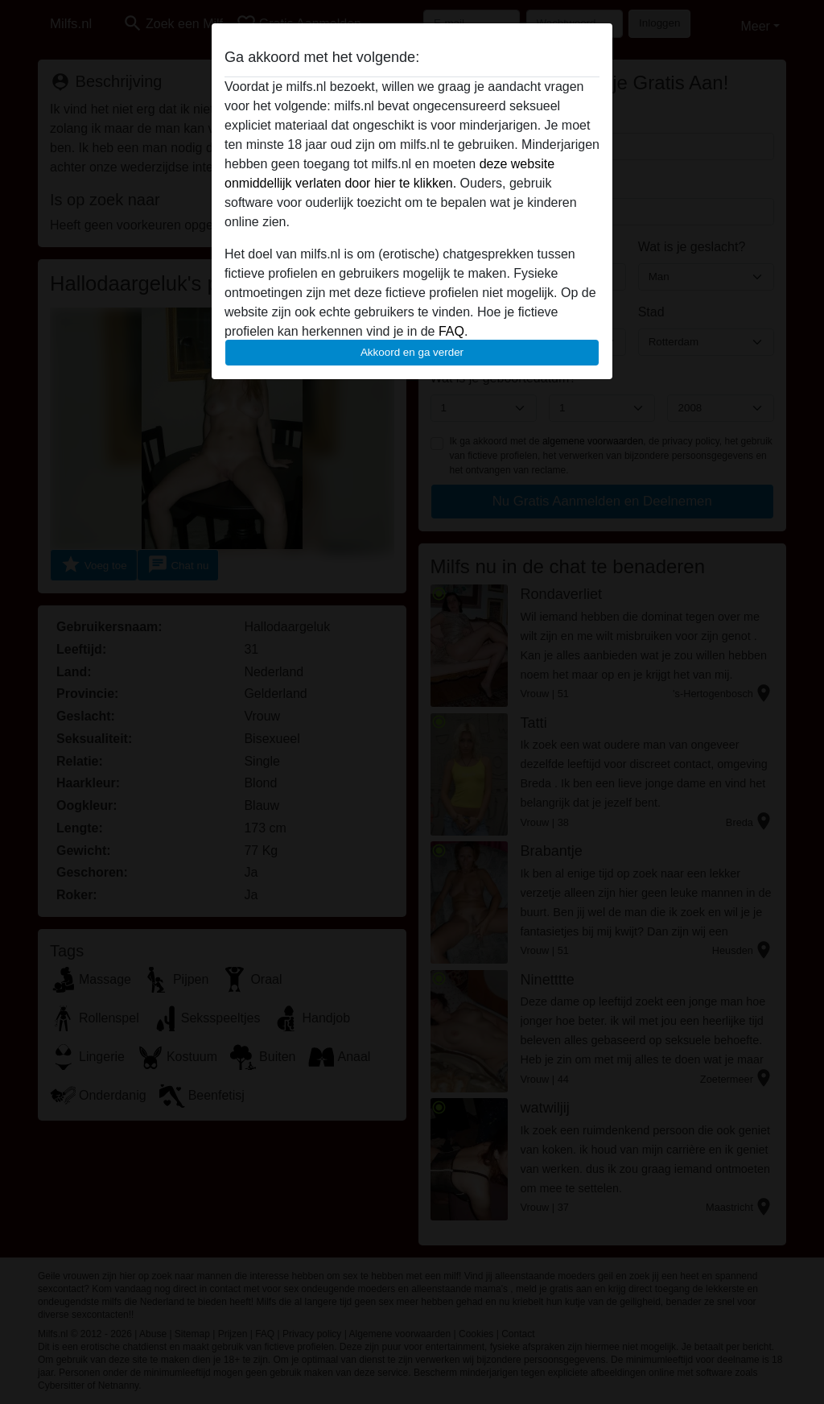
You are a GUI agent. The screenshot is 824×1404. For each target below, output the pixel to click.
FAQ (451, 331)
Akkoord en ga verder (412, 352)
